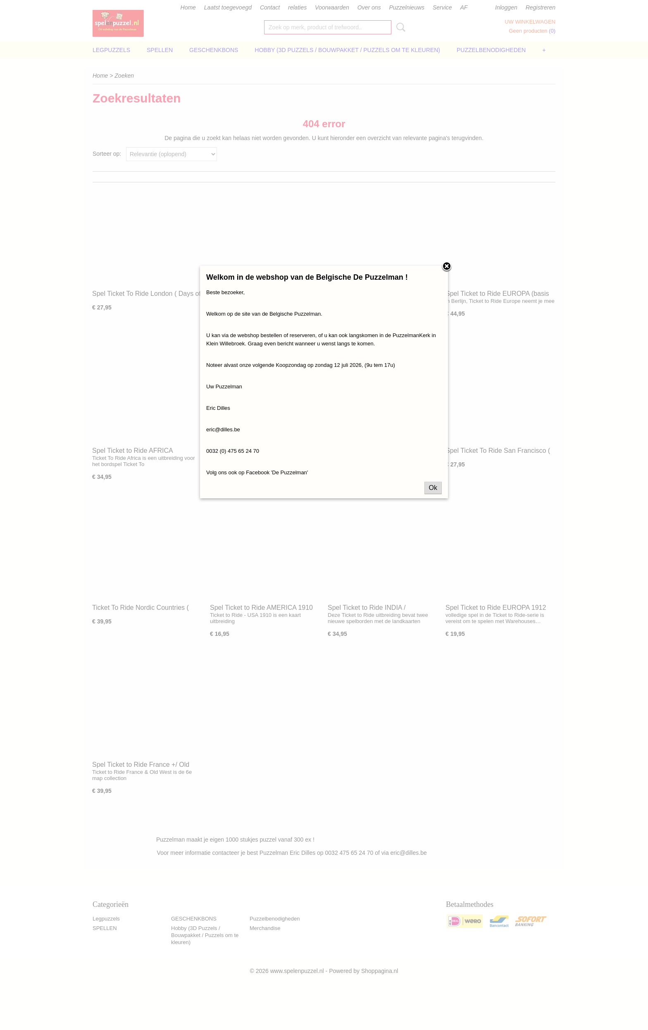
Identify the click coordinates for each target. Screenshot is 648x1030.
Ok (433, 487)
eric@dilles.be (223, 429)
